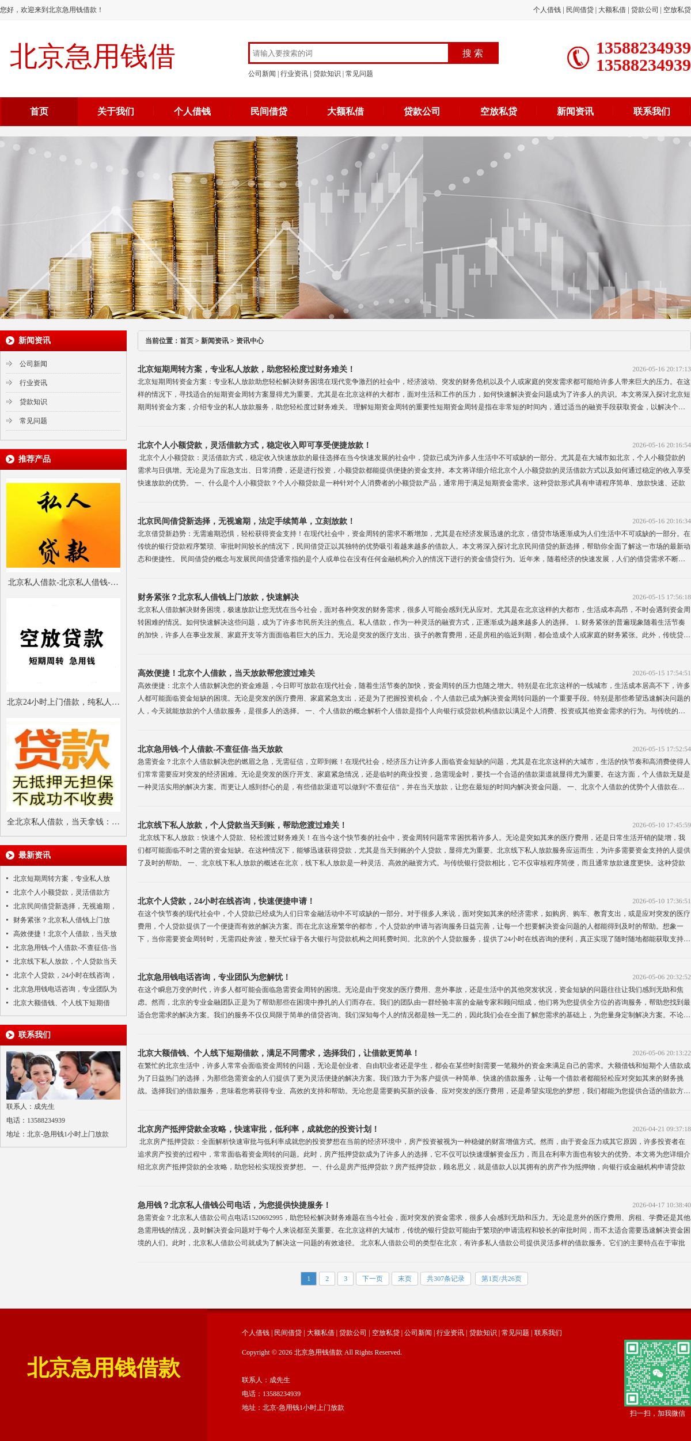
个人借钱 (547, 10)
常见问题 (359, 74)
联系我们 (651, 111)
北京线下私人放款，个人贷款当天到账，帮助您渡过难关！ (242, 825)
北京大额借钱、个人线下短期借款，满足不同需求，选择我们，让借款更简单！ (279, 1053)
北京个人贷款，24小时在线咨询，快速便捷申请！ (226, 901)
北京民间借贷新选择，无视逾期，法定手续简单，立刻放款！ (246, 521)
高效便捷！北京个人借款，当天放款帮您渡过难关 (226, 673)
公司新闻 (262, 74)
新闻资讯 (575, 111)
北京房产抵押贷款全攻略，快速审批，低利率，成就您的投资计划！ (258, 1129)
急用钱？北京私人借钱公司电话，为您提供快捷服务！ (234, 1205)
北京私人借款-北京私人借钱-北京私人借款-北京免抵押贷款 (63, 584)
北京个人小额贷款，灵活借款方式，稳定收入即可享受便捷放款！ (254, 445)
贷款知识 (327, 74)
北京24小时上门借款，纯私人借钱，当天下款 (63, 703)
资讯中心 (250, 341)
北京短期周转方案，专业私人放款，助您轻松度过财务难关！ (246, 369)
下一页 (372, 1279)
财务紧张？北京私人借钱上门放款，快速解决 (218, 597)
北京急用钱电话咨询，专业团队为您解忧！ (214, 977)
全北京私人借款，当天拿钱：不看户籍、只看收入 (63, 823)
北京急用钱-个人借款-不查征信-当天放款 (210, 749)
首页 (39, 111)
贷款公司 (645, 10)
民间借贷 (580, 10)
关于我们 (115, 111)
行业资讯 (294, 74)
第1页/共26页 (501, 1279)
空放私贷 (677, 10)
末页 (405, 1279)
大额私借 (612, 10)
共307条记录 (446, 1279)
